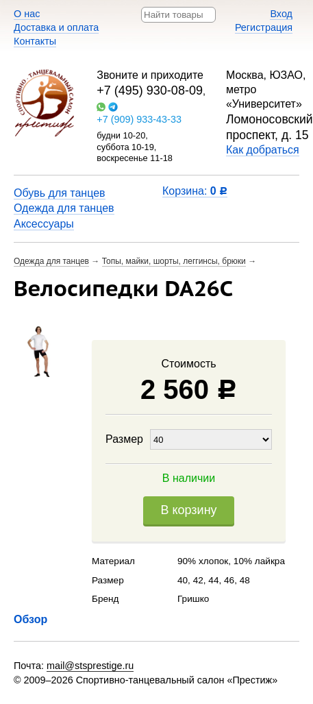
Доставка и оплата (56, 27)
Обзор (30, 619)
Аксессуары (44, 224)
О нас (27, 13)
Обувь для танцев (59, 193)
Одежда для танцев (64, 208)
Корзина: (194, 191)
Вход (281, 13)
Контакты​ (35, 41)
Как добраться (262, 150)
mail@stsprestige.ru (90, 665)
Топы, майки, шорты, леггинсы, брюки (174, 261)
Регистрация (263, 27)
